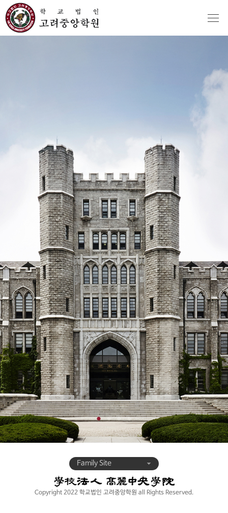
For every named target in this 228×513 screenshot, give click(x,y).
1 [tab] (99, 416)
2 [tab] (109, 416)
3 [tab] (119, 416)
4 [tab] (129, 416)
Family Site (114, 463)
